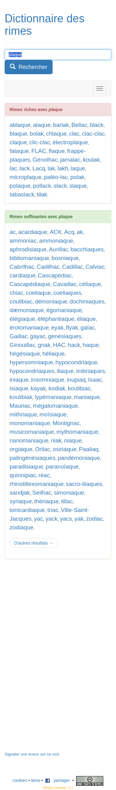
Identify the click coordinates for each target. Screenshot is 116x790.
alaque (41, 125)
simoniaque (69, 492)
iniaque (19, 379)
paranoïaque (62, 466)
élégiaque (22, 319)
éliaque (86, 319)
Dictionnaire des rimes (44, 24)
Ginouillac (22, 345)
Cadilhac (48, 266)
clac (74, 133)
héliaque (53, 353)
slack (60, 185)
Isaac (95, 379)
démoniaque (51, 301)
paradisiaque (26, 466)
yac (38, 518)
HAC (59, 345)
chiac (16, 293)
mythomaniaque (77, 432)
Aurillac (58, 249)
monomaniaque (30, 423)
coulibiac (21, 301)
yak (79, 518)
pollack (42, 185)
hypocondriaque (76, 362)
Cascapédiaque (30, 284)
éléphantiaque (55, 319)
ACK (56, 232)
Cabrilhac (22, 266)
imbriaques (90, 371)
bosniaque (65, 258)
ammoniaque (56, 240)
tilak (42, 194)
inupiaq (76, 379)
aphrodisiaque (28, 249)
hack (74, 345)
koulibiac (79, 388)
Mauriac (20, 405)
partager (57, 780)
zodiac (94, 518)
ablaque (20, 125)
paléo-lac (56, 177)
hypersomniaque (31, 362)
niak (56, 440)
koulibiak (21, 397)
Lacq (38, 168)
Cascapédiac (55, 275)
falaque (19, 151)
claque (18, 142)
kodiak (56, 388)
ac (13, 232)
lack (24, 168)
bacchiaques (87, 249)
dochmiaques (87, 301)
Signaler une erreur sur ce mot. (32, 754)
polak (77, 177)
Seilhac (41, 492)
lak (51, 168)
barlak (61, 125)
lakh (63, 168)
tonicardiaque (27, 510)
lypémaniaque (53, 397)
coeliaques (67, 293)
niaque (73, 440)
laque (78, 168)
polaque (20, 185)
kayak (38, 388)
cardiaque (22, 275)
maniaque (87, 397)
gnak (44, 345)
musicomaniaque (32, 432)
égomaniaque (64, 310)
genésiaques (64, 336)
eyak (57, 327)
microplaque (26, 177)
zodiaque (21, 527)
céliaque (90, 284)
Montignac (66, 423)
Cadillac (72, 266)
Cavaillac (65, 284)
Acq (69, 232)
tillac (67, 501)
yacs (66, 518)
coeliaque (38, 293)
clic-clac (39, 142)
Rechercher (28, 67)
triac (52, 510)
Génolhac (45, 159)
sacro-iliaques (84, 484)
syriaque (21, 501)
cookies (20, 780)
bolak (37, 133)
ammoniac (23, 240)
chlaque (56, 133)
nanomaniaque (29, 440)
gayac (38, 336)
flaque (57, 151)
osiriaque (64, 449)
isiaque (19, 388)
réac (44, 475)
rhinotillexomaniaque (36, 484)
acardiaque (32, 232)
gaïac (87, 327)
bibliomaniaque (29, 258)
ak (80, 232)
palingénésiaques (32, 458)
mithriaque (23, 414)
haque (91, 345)
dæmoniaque (27, 310)
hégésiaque (25, 353)
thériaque (46, 501)
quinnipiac (23, 475)
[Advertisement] (51, 658)
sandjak (20, 492)
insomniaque (47, 379)
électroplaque (70, 142)
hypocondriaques (32, 371)
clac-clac (93, 133)
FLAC (38, 151)
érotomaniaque (29, 327)
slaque (78, 185)
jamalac (70, 159)
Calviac (95, 266)
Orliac (42, 449)
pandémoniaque (79, 458)
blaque (18, 133)
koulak (91, 159)
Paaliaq (88, 449)
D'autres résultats (33, 543)
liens (35, 780)
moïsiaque (53, 414)
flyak (72, 327)
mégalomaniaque (55, 405)
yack (51, 518)
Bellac (79, 125)
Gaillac (19, 336)
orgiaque (21, 449)
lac (13, 168)
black (96, 125)
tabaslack (22, 194)
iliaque (65, 371)
